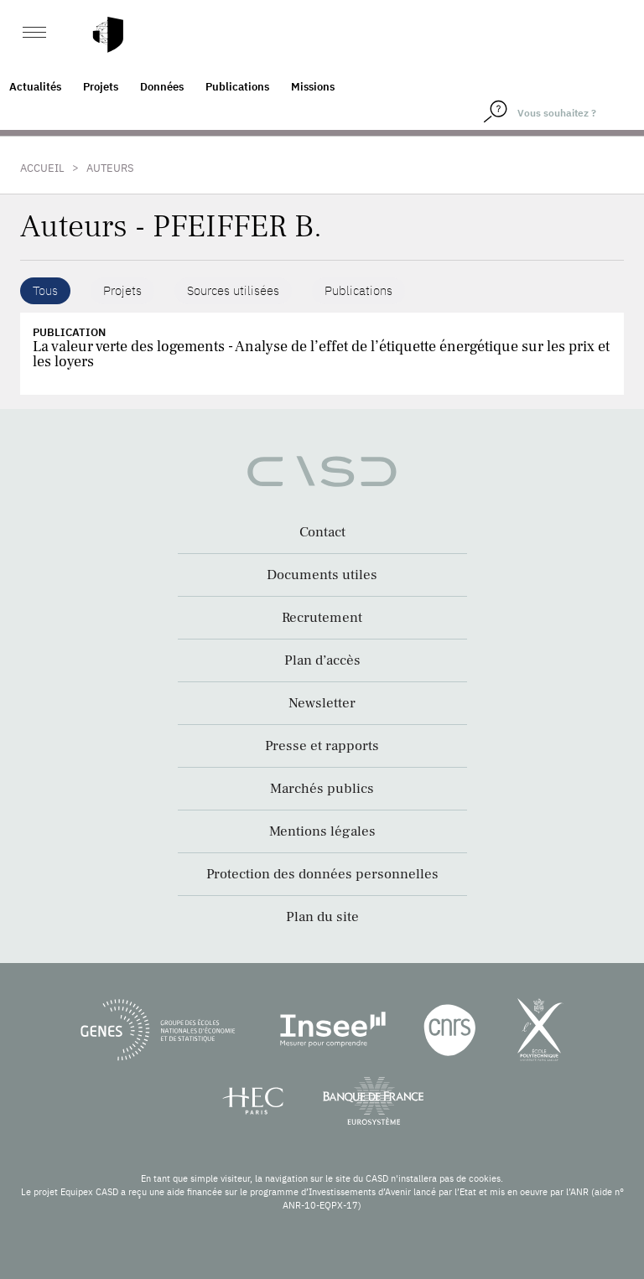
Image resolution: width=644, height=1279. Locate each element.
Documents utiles (322, 575)
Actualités (35, 86)
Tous (45, 290)
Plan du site (322, 917)
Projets (100, 86)
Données (162, 86)
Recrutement (322, 617)
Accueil (42, 168)
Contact (322, 532)
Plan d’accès (322, 660)
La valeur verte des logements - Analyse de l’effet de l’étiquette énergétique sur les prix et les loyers (321, 354)
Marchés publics (322, 788)
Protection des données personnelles (322, 874)
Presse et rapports (322, 746)
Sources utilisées (233, 290)
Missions (313, 86)
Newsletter (322, 703)
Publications (237, 86)
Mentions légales (322, 831)
